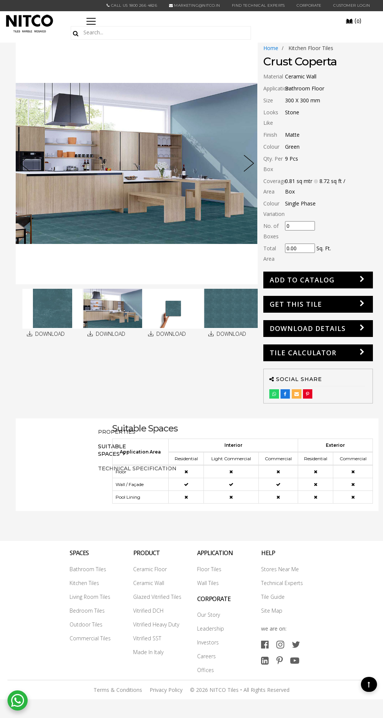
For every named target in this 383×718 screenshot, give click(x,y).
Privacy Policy (166, 689)
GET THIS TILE (296, 304)
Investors (208, 642)
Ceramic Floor (150, 569)
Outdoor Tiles (86, 624)
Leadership (210, 628)
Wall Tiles (208, 583)
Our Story (208, 614)
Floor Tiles (209, 569)
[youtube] (294, 660)
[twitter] (296, 644)
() (353, 20)
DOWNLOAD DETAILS (308, 328)
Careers (206, 656)
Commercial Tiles (90, 638)
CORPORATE (309, 5)
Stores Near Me (280, 569)
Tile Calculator (303, 352)
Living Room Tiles (90, 596)
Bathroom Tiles (88, 569)
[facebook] (265, 644)
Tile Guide (273, 596)
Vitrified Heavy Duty (156, 624)
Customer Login (351, 5)
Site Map (271, 610)
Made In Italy (148, 652)
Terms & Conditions (118, 689)
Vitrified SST (147, 638)
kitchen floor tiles (310, 48)
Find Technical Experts (258, 5)
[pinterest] (279, 660)
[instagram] (280, 644)
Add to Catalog (302, 279)
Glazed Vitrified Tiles (157, 596)
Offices (205, 670)
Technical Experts (282, 583)
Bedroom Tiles (87, 610)
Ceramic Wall (148, 583)
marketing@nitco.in (194, 5)
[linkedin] (265, 660)
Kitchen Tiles (84, 583)
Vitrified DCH (148, 610)
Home (270, 48)
